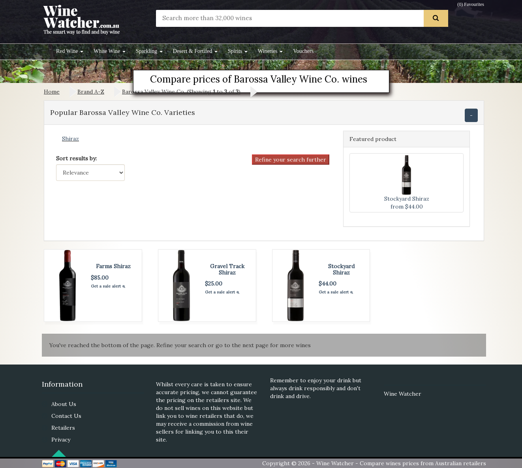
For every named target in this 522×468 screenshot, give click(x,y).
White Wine (110, 51)
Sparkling (149, 51)
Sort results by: (76, 158)
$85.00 (100, 277)
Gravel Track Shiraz (227, 269)
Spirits (238, 51)
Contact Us (66, 415)
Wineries (270, 51)
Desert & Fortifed (195, 51)
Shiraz (70, 138)
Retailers (63, 427)
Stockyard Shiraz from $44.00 (406, 182)
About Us (63, 404)
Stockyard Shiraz (341, 269)
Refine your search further (290, 159)
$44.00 (327, 283)
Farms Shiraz (113, 266)
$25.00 (213, 283)
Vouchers (303, 51)
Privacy (60, 439)
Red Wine (69, 51)
